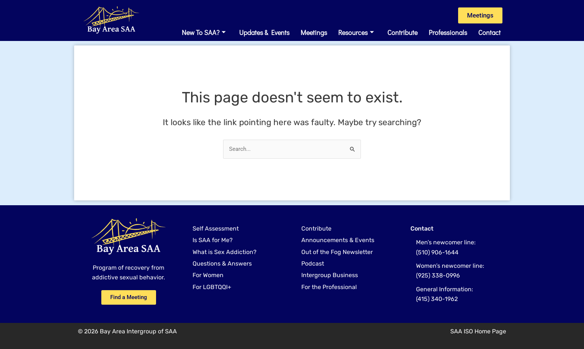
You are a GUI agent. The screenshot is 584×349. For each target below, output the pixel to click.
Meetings (314, 32)
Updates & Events (264, 32)
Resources (356, 32)
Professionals (448, 32)
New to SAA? (204, 32)
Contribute (402, 32)
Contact (489, 32)
